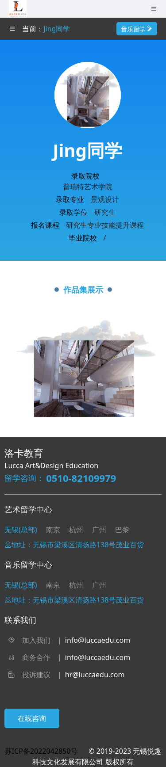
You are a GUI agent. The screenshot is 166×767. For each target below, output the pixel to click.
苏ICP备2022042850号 (41, 751)
